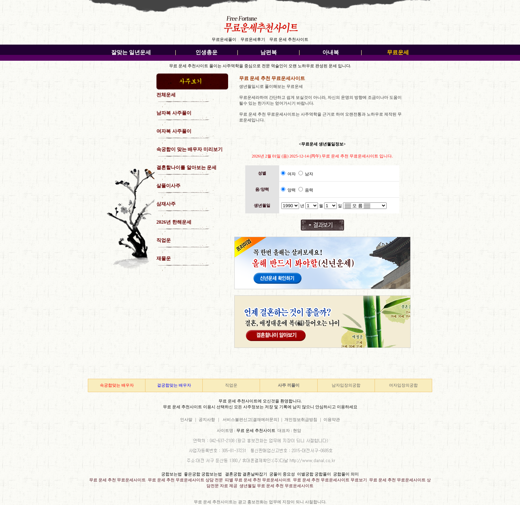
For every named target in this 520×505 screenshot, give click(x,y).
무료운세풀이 (224, 39)
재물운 (163, 258)
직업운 (163, 240)
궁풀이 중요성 (282, 474)
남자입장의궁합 (346, 385)
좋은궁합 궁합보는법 (203, 474)
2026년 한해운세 (173, 222)
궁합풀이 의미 (346, 474)
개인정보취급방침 (300, 419)
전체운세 (166, 94)
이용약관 (331, 419)
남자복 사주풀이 (173, 113)
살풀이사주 (168, 185)
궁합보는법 (171, 474)
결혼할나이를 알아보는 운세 (186, 167)
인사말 (186, 419)
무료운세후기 (252, 39)
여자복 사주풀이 (173, 131)
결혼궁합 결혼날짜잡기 (246, 474)
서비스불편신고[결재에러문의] (251, 419)
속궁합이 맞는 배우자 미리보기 (189, 149)
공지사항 (208, 419)
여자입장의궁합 (403, 385)
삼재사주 (166, 204)
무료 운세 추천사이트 (288, 39)
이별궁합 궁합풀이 (314, 474)
